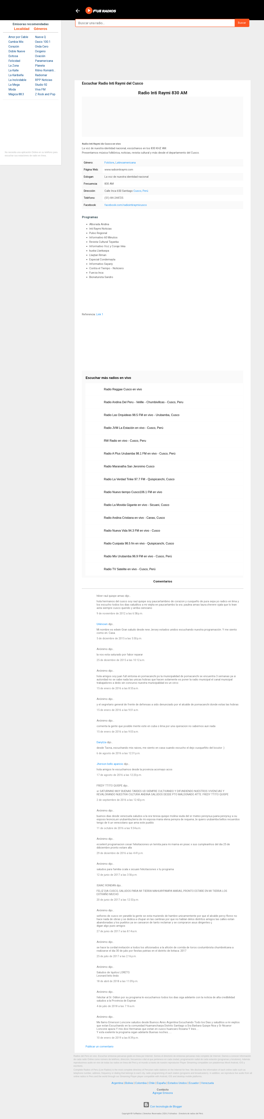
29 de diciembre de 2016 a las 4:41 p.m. (120, 853)
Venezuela (207, 1083)
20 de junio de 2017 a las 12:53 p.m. (118, 899)
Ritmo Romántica (45, 70)
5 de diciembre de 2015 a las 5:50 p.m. (119, 638)
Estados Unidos (177, 1083)
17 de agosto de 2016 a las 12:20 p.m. (119, 775)
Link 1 (99, 314)
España (161, 1083)
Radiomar (41, 75)
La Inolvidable (17, 80)
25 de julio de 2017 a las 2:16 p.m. (116, 956)
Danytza (101, 742)
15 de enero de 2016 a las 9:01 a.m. (118, 710)
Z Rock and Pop (45, 94)
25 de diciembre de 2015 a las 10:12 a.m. (121, 660)
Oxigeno (40, 51)
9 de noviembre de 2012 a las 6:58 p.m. (120, 613)
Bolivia (129, 1083)
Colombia (141, 1083)
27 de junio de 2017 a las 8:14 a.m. (117, 931)
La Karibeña (15, 75)
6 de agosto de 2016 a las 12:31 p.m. (118, 753)
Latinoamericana (125, 162)
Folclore (109, 162)
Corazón (13, 46)
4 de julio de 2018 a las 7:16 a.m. (116, 1006)
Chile (152, 1083)
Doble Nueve (16, 51)
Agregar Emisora (163, 1093)
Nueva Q (40, 37)
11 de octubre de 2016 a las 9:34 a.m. (119, 828)
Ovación (40, 56)
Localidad (21, 29)
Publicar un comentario (99, 1046)
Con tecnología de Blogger (162, 1106)
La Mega (14, 84)
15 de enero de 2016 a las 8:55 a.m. (118, 688)
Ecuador (194, 1083)
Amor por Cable (18, 37)
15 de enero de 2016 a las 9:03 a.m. (118, 731)
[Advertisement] (163, 53)
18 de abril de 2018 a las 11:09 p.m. (117, 981)
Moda (12, 89)
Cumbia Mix (15, 41)
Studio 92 (41, 84)
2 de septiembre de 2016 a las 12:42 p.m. (121, 800)
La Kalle (13, 70)
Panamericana (44, 61)
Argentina (117, 1083)
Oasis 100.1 (42, 41)
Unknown (102, 624)
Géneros (40, 29)
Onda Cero (41, 46)
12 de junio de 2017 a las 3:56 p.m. (117, 874)
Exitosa (13, 56)
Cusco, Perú (140, 190)
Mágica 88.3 (16, 94)
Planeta (40, 65)
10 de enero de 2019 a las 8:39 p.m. (118, 1037)
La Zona (13, 65)
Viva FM (40, 89)
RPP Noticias (43, 80)
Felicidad (14, 61)
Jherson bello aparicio (110, 764)
